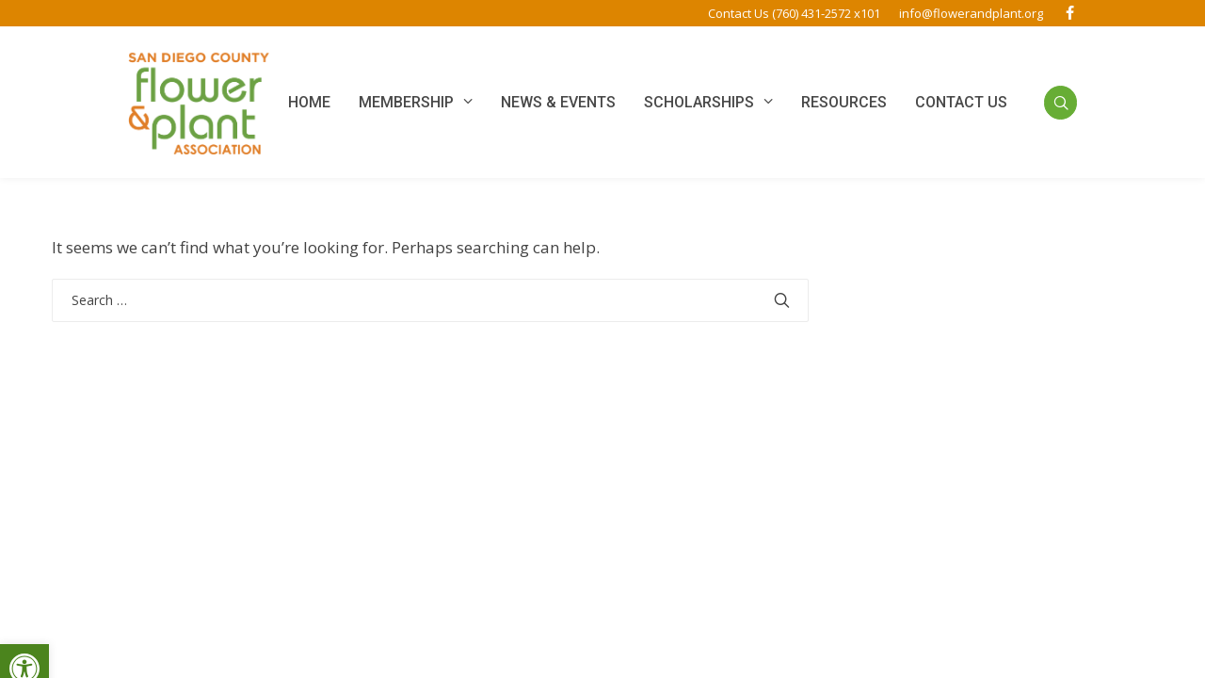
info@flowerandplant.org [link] (971, 13)
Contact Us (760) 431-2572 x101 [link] (794, 13)
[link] (1069, 13)
